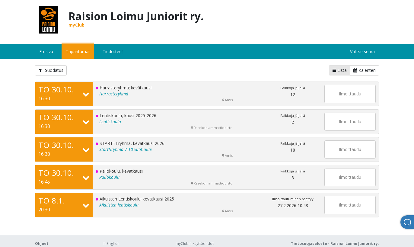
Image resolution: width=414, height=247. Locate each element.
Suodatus (51, 70)
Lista (340, 70)
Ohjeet (42, 243)
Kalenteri (364, 70)
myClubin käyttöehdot (195, 243)
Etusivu (46, 51)
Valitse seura (362, 51)
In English (111, 243)
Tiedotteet (113, 51)
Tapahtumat (78, 51)
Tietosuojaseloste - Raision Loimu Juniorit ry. (335, 243)
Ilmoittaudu (350, 94)
